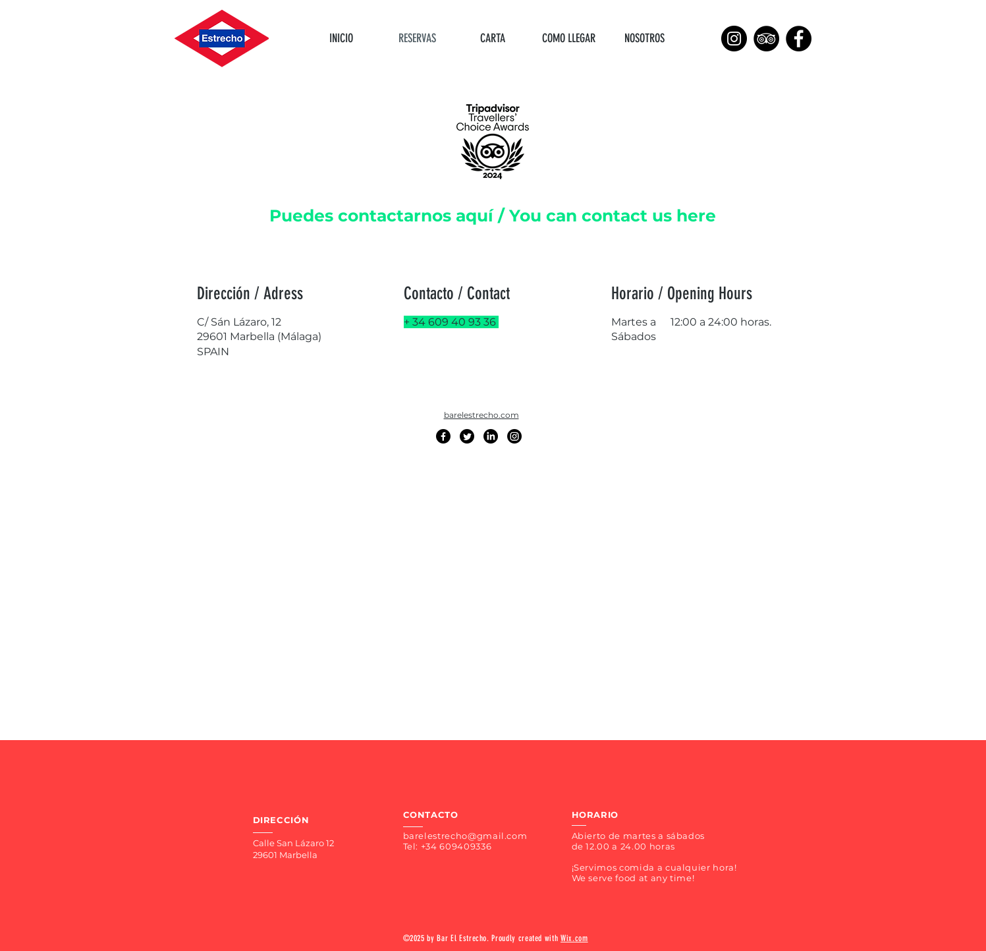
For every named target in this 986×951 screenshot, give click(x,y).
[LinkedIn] (490, 436)
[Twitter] (467, 436)
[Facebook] (798, 38)
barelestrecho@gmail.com (465, 835)
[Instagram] (734, 38)
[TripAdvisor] (766, 38)
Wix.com (574, 938)
